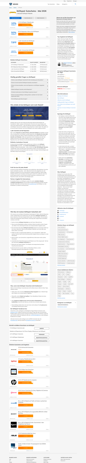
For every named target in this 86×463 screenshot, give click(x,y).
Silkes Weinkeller (66, 293)
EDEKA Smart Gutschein (62, 253)
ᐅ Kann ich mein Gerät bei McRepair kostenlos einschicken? (24, 82)
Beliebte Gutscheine (47, 459)
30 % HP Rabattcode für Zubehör (27, 380)
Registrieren (69, 1)
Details (47, 27)
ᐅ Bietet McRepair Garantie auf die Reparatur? (21, 89)
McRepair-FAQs (14, 312)
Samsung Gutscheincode (63, 229)
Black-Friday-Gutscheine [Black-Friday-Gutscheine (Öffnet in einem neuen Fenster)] (65, 459)
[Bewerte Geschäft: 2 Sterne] (59, 88)
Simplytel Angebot (61, 251)
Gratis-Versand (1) (40, 18)
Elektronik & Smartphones (63, 304)
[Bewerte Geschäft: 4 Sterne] (62, 88)
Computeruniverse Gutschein (63, 241)
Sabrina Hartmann (68, 62)
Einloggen (75, 1)
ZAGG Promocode (70, 260)
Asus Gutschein (61, 248)
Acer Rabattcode (61, 239)
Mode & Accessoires (30, 459)
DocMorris (69, 279)
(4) (15, 18)
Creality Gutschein (70, 263)
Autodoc (68, 274)
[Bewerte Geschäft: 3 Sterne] (61, 88)
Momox (59, 286)
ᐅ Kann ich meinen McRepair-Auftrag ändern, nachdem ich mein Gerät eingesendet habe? (26, 95)
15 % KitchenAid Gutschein (25, 347)
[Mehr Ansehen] (75, 302)
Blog (65, 1)
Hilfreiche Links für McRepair (63, 100)
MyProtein (68, 288)
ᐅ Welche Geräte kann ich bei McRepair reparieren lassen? (24, 92)
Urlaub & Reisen (29, 460)
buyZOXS (70, 276)
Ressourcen (63, 460)
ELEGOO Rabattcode (62, 258)
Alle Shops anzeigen (61, 265)
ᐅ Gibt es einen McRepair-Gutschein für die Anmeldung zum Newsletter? (27, 80)
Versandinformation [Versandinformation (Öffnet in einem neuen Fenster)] (62, 212)
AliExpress (68, 272)
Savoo (10, 7)
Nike (10, 459)
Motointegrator (61, 288)
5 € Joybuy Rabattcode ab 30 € (26, 359)
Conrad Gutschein (61, 232)
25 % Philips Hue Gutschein (26, 369)
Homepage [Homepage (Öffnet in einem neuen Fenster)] (60, 210)
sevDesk (69, 291)
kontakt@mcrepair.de (31, 320)
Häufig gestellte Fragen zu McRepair (65, 102)
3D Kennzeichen (61, 272)
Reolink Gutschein (61, 244)
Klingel (10, 462)
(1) (28, 18)
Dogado (59, 281)
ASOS (59, 274)
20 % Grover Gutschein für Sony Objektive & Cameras (33, 390)
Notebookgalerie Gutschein (63, 246)
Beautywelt (60, 276)
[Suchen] (73, 4)
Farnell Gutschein (70, 239)
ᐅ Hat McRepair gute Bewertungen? (19, 98)
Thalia (59, 295)
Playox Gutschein (70, 244)
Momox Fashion (66, 286)
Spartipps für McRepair (62, 95)
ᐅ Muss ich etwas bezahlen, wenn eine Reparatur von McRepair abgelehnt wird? (27, 86)
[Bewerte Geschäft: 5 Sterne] (64, 88)
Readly (64, 291)
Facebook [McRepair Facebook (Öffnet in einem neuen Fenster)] (60, 216)
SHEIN (59, 293)
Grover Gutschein (61, 227)
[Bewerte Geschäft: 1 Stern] (58, 88)
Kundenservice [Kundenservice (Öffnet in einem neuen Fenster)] (61, 214)
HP (10, 460)
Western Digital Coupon (62, 236)
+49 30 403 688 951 (35, 315)
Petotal (59, 291)
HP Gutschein (69, 232)
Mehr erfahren (72, 32)
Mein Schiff (70, 284)
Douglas (64, 281)
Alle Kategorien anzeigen (62, 306)
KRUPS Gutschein (61, 263)
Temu (72, 293)
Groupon (59, 284)
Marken (15, 7)
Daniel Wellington (61, 279)
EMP (69, 281)
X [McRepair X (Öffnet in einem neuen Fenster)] (58, 218)
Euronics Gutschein (61, 260)
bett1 (66, 276)
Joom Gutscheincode (70, 248)
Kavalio (64, 284)
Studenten (46, 460)
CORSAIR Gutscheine (62, 256)
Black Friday (46, 462)
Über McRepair (60, 98)
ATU (63, 274)
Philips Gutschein (61, 234)
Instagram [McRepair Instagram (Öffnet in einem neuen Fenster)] (60, 220)
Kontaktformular (32, 184)
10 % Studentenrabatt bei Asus (27, 433)
